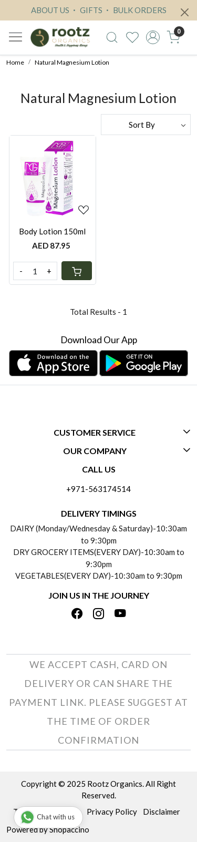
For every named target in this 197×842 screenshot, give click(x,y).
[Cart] (76, 270)
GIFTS (86, 10)
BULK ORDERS (135, 10)
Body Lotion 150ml (52, 231)
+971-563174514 (98, 489)
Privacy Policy (112, 811)
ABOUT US (50, 10)
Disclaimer (161, 811)
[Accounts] (152, 37)
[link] (112, 37)
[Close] (184, 12)
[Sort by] (146, 124)
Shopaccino (69, 829)
